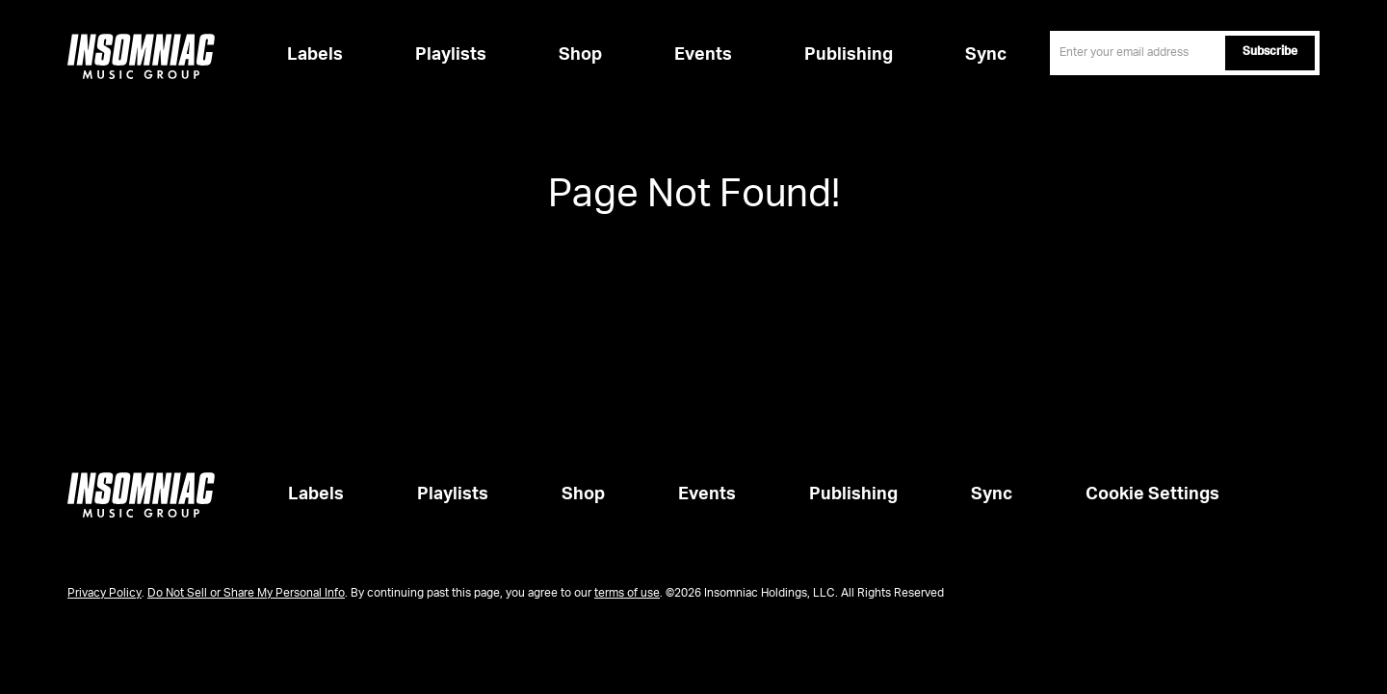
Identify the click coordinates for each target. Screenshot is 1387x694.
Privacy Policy (104, 594)
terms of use (627, 594)
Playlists (450, 55)
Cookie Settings (1152, 494)
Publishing (848, 55)
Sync (986, 55)
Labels (315, 55)
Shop (580, 55)
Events (703, 55)
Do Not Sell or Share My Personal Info (246, 594)
